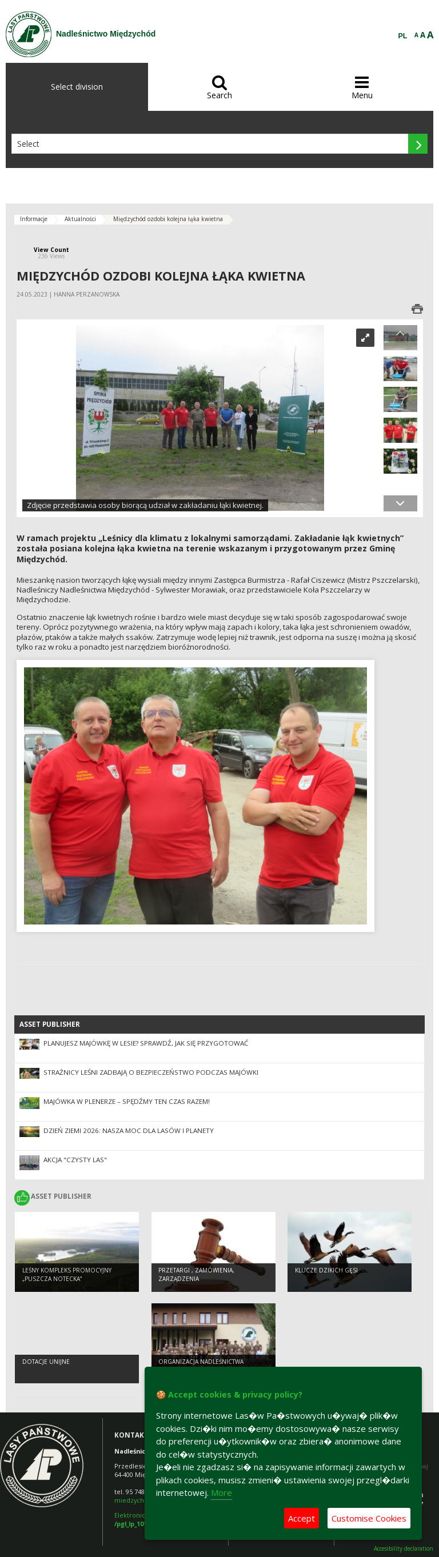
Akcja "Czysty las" (75, 1159)
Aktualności (80, 219)
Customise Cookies (369, 1518)
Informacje (33, 219)
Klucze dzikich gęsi (326, 1270)
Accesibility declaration (403, 1549)
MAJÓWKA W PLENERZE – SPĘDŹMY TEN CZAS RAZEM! (126, 1101)
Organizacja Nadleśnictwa (201, 1362)
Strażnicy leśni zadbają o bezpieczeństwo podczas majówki (150, 1072)
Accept (301, 1518)
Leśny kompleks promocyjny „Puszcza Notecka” (66, 1274)
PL (403, 36)
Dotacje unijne (46, 1362)
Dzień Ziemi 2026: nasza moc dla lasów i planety (128, 1130)
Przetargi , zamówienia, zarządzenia (196, 1274)
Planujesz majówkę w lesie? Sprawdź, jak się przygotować (145, 1043)
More (221, 1492)
